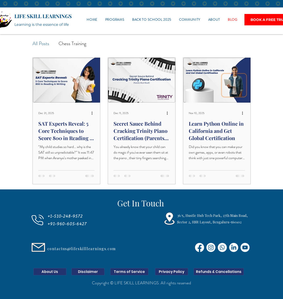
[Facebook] (199, 247)
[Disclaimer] (88, 271)
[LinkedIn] (233, 247)
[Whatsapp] (222, 247)
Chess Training (72, 43)
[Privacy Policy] (171, 271)
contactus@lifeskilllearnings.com (81, 248)
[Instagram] (210, 247)
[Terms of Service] (129, 271)
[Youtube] (245, 247)
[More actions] (94, 113)
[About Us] (49, 271)
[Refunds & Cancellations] (219, 271)
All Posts (41, 43)
